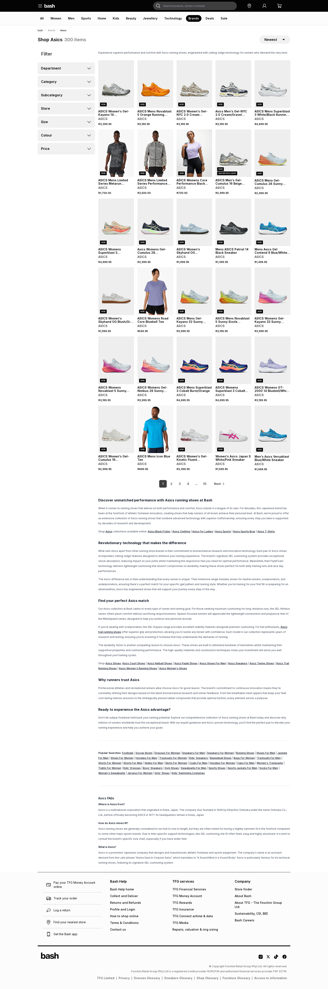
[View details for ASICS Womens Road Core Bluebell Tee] (155, 291)
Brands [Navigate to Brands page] (51, 30)
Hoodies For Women (222, 763)
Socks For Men (268, 768)
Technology (173, 18)
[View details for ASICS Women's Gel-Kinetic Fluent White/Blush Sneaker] (194, 429)
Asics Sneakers (237, 663)
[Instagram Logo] (260, 958)
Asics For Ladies (202, 531)
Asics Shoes (113, 663)
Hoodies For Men (146, 758)
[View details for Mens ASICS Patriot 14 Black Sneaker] (233, 222)
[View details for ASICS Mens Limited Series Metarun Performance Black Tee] (116, 153)
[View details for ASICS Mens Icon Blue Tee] (155, 429)
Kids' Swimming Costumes (188, 773)
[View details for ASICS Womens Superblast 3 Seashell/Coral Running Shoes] (116, 222)
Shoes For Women (122, 758)
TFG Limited (105, 978)
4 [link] (188, 483)
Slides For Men (154, 763)
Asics (108, 531)
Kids (116, 18)
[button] (249, 5)
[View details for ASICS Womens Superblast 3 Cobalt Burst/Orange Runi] (233, 360)
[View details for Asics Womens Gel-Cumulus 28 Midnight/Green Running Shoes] (155, 222)
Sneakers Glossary (178, 978)
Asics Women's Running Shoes (138, 668)
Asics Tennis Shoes (262, 663)
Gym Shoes (172, 768)
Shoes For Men (265, 753)
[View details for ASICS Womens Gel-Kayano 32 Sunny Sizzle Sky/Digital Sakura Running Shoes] (272, 291)
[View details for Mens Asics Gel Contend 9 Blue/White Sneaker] (272, 222)
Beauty (131, 18)
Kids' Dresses (132, 768)
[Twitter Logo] (268, 958)
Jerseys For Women (139, 773)
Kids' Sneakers (198, 758)
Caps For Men (246, 763)
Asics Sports (223, 531)
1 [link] (163, 483)
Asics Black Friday (159, 531)
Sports (86, 18)
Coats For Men (198, 763)
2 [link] (171, 483)
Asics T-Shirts (266, 531)
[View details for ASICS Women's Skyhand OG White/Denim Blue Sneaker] (194, 222)
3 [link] (180, 483)
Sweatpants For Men (193, 768)
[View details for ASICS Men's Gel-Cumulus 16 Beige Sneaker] (233, 153)
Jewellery (150, 18)
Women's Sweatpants (111, 773)
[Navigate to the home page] (49, 6)
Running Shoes (245, 753)
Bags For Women (244, 758)
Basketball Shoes (221, 758)
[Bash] (40, 30)
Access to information (270, 978)
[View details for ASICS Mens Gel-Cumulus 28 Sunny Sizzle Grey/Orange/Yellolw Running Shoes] (272, 153)
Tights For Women (109, 768)
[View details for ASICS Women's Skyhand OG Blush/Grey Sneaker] (116, 291)
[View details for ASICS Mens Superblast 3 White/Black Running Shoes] (272, 84)
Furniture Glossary (236, 978)
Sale (224, 18)
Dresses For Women (167, 753)
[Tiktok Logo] (276, 958)
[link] (219, 484)
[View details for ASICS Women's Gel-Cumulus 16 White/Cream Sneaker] (116, 429)
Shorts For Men (132, 763)
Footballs (127, 753)
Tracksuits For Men (269, 758)
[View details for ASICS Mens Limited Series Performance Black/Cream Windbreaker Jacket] (155, 153)
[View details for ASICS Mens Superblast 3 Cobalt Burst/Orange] (194, 360)
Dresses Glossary (147, 978)
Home (102, 18)
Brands (193, 18)
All (42, 18)
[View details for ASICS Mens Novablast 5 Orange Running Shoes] (155, 84)
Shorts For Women (109, 763)
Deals (210, 18)
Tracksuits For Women (173, 758)
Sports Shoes (217, 768)
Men (71, 18)
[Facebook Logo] (284, 958)
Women (55, 18)
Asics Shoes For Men (213, 663)
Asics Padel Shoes (185, 663)
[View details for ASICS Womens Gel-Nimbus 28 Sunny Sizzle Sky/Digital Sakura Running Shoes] (155, 360)
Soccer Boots (144, 753)
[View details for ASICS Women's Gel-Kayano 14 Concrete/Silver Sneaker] (116, 84)
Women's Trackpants (270, 763)
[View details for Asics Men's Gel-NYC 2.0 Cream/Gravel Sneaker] (233, 84)
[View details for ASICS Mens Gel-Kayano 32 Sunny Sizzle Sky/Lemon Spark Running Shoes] (194, 291)
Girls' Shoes (162, 773)
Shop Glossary (207, 978)
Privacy (124, 978)
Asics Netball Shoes (159, 663)
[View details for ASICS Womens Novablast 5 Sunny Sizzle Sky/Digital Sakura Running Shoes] (116, 360)
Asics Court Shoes (133, 663)
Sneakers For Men (193, 753)
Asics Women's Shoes (173, 668)
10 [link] (204, 483)
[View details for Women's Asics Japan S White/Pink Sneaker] (233, 429)
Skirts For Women (176, 763)
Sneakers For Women (220, 753)
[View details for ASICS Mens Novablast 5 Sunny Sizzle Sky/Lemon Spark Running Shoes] (233, 291)
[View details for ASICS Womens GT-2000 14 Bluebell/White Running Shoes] (272, 360)
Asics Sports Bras (244, 531)
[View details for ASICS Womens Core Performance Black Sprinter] (194, 153)
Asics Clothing (181, 531)
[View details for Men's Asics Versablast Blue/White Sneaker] (272, 429)
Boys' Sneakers (153, 768)
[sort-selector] (274, 39)
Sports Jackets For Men (242, 768)
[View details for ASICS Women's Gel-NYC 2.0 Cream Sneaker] (194, 84)
